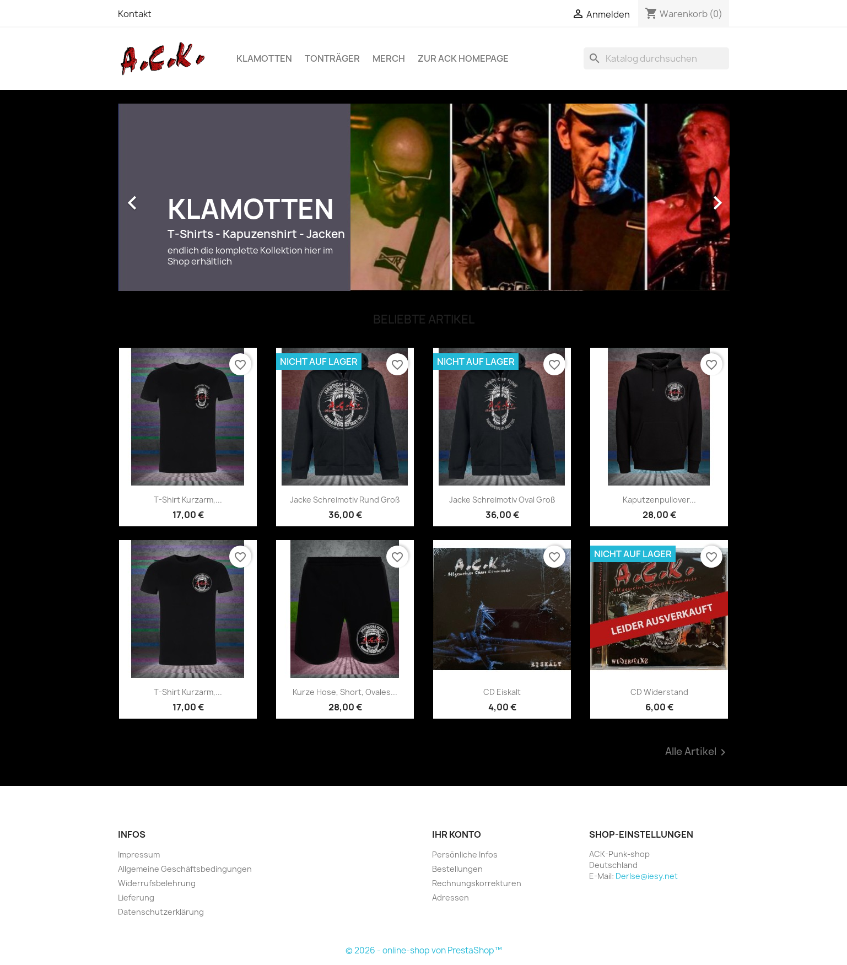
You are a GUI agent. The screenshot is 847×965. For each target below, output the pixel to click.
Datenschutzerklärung (161, 912)
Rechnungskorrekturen (476, 883)
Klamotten (264, 58)
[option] (424, 197)
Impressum (139, 854)
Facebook (444, 924)
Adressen (450, 897)
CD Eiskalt (502, 692)
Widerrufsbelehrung (157, 883)
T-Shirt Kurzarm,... (188, 499)
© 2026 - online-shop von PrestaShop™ (424, 950)
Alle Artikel (697, 752)
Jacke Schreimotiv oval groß (502, 499)
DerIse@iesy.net (647, 876)
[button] (164, 197)
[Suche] (656, 58)
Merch (389, 58)
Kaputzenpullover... (659, 499)
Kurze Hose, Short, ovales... (345, 692)
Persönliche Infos (465, 854)
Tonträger (332, 58)
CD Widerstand (659, 692)
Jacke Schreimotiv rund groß (345, 499)
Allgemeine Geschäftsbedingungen (185, 869)
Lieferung (136, 897)
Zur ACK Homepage (463, 58)
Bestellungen (457, 869)
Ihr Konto (456, 834)
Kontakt (135, 14)
